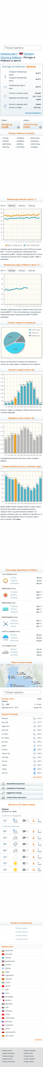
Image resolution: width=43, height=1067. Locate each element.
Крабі (4, 746)
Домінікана (10, 961)
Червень (20, 141)
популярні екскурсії (16, 784)
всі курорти (37, 777)
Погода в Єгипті (7, 1050)
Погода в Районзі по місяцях (21, 133)
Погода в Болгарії (7, 1056)
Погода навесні (21, 932)
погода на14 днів (6, 126)
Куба (7, 993)
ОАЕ (7, 1007)
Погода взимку (21, 928)
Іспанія (8, 979)
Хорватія (9, 1025)
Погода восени (21, 939)
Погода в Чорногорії (8, 1061)
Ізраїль (8, 968)
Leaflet (33, 686)
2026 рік (12, 271)
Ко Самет (5, 738)
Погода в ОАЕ (28, 1053)
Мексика (9, 1004)
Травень (20, 138)
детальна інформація (33, 113)
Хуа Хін (5, 773)
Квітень (6, 147)
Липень (20, 144)
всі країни (38, 1039)
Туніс (7, 1014)
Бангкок (5, 718)
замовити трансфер (16, 788)
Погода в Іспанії (7, 1059)
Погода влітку (21, 935)
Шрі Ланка (9, 1036)
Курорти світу (9, 53)
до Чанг (5, 742)
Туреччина (9, 1018)
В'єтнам (8, 954)
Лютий (6, 141)
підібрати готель (14, 793)
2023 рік (32, 206)
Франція (8, 1021)
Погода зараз (8, 699)
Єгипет (8, 965)
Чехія (7, 1029)
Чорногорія (10, 1032)
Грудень (34, 147)
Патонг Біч (6, 753)
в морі (30, 126)
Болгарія (9, 950)
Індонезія (9, 975)
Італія (7, 982)
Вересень (35, 138)
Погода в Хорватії (29, 1059)
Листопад (35, 144)
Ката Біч (5, 730)
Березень (7, 144)
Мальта (8, 1000)
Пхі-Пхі (4, 761)
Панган (4, 749)
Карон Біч (5, 726)
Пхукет (4, 765)
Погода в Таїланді (29, 1050)
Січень (6, 138)
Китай (7, 986)
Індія (7, 972)
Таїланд (28, 53)
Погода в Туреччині (8, 1053)
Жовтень (35, 141)
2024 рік (21, 206)
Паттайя (5, 757)
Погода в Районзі (11, 57)
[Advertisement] (21, 22)
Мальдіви (9, 997)
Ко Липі (5, 734)
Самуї (4, 769)
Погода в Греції (29, 1056)
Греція (8, 958)
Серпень (21, 147)
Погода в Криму (29, 1061)
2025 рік (12, 206)
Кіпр (7, 990)
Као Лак (5, 722)
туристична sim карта (16, 797)
